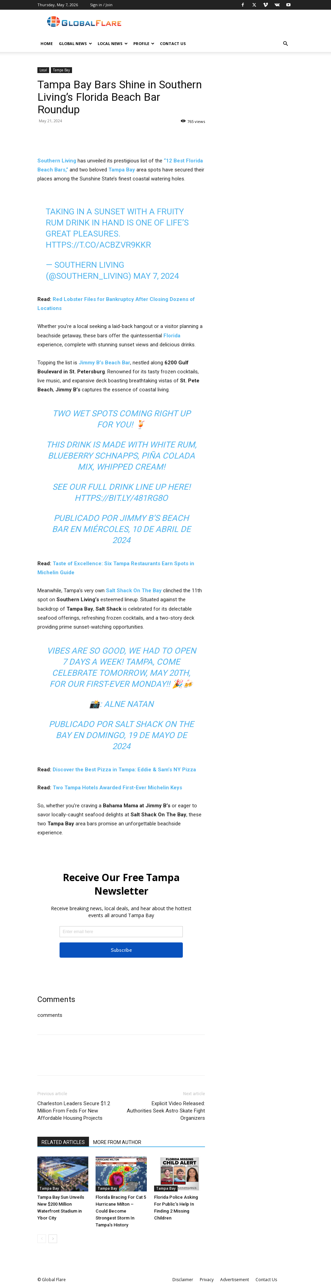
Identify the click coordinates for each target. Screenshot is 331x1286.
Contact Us (173, 43)
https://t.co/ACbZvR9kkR (98, 245)
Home (47, 43)
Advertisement (234, 1280)
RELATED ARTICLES (63, 1142)
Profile (143, 43)
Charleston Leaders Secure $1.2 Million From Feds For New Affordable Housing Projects (73, 1110)
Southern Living (56, 161)
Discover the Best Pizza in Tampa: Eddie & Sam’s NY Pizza (124, 769)
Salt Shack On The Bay (134, 590)
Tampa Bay (61, 70)
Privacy (207, 1280)
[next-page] (52, 1238)
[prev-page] (41, 1238)
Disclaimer (182, 1280)
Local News (113, 43)
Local (43, 70)
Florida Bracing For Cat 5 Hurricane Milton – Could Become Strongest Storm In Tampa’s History (121, 1211)
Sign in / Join (101, 4)
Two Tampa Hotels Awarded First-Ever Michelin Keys (117, 787)
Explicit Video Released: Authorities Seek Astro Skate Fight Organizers (166, 1110)
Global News (75, 43)
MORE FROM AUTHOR (117, 1142)
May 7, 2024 (156, 276)
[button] (285, 44)
